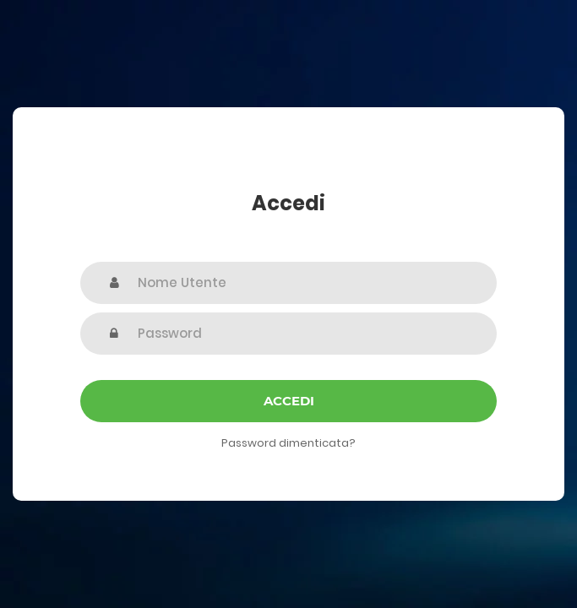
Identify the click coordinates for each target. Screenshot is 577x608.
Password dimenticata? (288, 443)
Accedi (289, 401)
